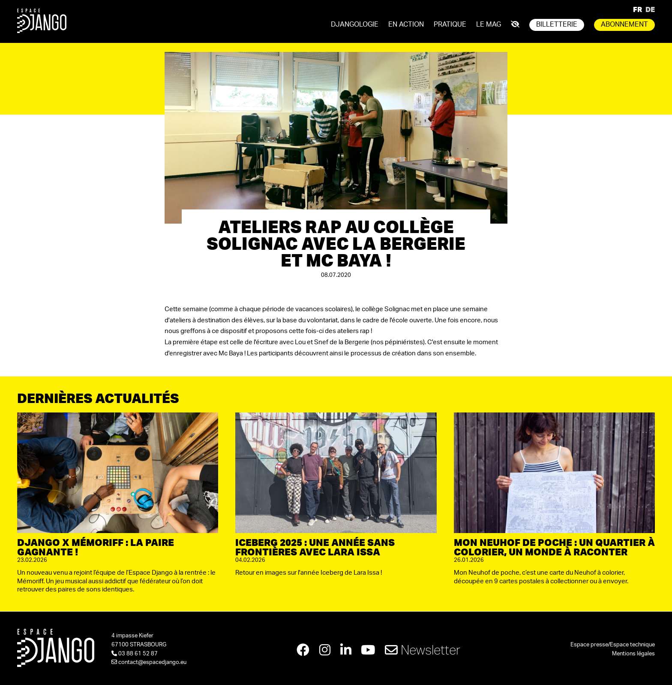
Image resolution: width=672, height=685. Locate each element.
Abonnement (624, 24)
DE (650, 9)
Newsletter (423, 649)
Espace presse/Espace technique (612, 645)
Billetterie (556, 24)
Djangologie (354, 24)
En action (406, 24)
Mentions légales (633, 654)
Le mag (488, 24)
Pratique (450, 24)
